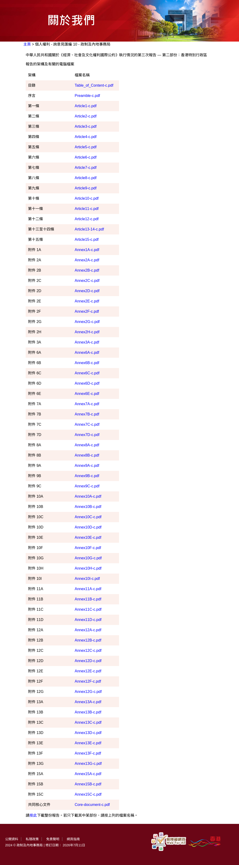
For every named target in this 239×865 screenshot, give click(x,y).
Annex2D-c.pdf (87, 291)
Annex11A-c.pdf (88, 589)
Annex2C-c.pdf (87, 281)
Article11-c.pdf (86, 209)
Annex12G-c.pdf (88, 692)
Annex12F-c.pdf (88, 681)
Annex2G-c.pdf (87, 322)
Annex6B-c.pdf (87, 363)
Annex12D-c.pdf (88, 661)
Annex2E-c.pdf (87, 301)
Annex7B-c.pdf (87, 414)
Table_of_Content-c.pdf (94, 85)
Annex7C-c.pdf (87, 424)
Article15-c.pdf (86, 239)
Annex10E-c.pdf (88, 537)
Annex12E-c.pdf (88, 671)
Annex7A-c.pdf (87, 404)
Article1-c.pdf (85, 106)
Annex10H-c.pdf (88, 568)
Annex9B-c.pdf (87, 476)
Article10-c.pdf (86, 198)
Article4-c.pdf (85, 137)
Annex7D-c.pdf (87, 435)
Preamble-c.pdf (87, 96)
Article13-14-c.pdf (89, 229)
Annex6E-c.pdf (87, 394)
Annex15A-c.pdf (88, 774)
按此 (33, 815)
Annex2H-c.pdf (87, 332)
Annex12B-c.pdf (88, 640)
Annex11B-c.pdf (88, 599)
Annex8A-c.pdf (87, 445)
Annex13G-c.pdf (88, 764)
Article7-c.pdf (85, 168)
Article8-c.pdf (85, 178)
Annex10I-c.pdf (87, 579)
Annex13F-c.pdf (88, 753)
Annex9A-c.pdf (87, 466)
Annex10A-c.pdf (88, 496)
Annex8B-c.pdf (87, 455)
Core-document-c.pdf (92, 805)
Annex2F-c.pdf (87, 311)
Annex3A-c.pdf (87, 342)
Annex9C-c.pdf (87, 486)
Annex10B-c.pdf (88, 507)
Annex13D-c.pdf (88, 733)
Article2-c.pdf (85, 116)
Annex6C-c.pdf (87, 373)
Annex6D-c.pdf (87, 383)
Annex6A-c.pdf (87, 353)
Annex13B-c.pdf (88, 712)
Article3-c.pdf (85, 126)
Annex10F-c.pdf (88, 548)
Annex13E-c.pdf (88, 743)
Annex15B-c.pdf (88, 784)
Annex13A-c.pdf (88, 702)
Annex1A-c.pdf (87, 250)
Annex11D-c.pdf (88, 620)
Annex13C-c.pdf (88, 722)
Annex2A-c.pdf (87, 260)
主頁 (27, 44)
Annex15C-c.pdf (88, 794)
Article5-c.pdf (85, 147)
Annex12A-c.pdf (88, 630)
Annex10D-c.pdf (88, 527)
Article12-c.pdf (86, 219)
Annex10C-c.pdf (88, 517)
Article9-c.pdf (85, 188)
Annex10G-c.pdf (88, 558)
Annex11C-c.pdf (88, 609)
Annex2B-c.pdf (87, 270)
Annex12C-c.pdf (88, 650)
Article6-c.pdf (85, 157)
